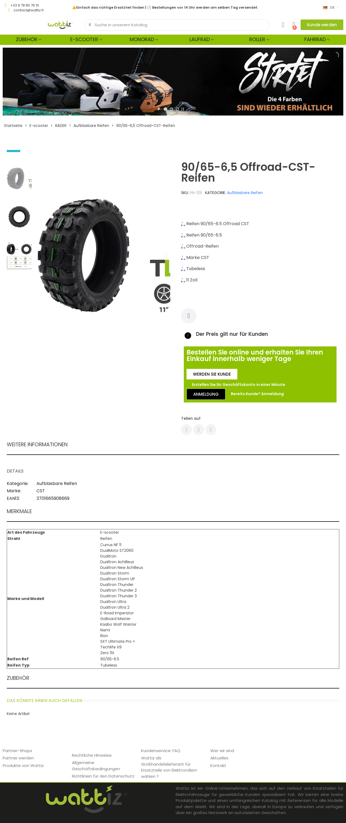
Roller (257, 39)
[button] (322, 24)
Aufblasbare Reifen (245, 192)
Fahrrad (315, 39)
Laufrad (199, 39)
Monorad (142, 39)
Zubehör (26, 39)
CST (40, 491)
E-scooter (84, 39)
